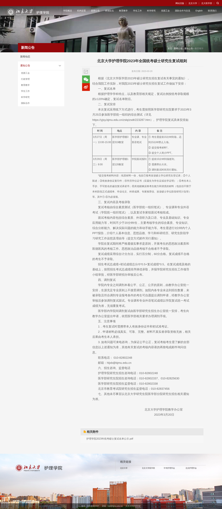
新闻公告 (95, 10)
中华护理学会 (169, 468)
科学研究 (151, 10)
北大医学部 (206, 3)
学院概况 (67, 10)
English (199, 10)
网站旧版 (179, 3)
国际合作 (25, 103)
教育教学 (123, 10)
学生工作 (137, 10)
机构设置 (81, 10)
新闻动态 (25, 56)
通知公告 (25, 65)
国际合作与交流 (182, 10)
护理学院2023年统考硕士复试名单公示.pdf (109, 438)
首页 (170, 48)
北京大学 (192, 3)
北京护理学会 (191, 468)
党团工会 (165, 10)
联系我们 (212, 10)
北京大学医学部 (148, 468)
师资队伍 (109, 10)
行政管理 (25, 79)
